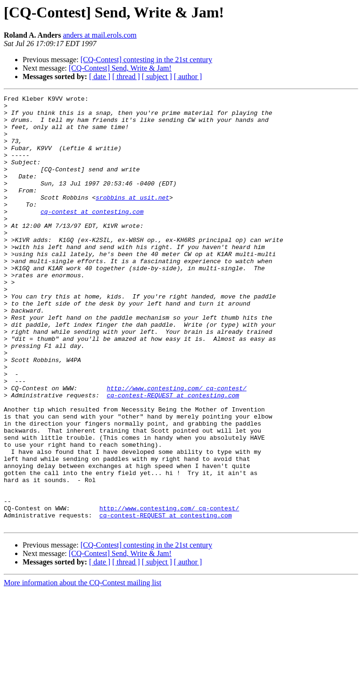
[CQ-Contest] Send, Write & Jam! (120, 68)
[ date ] (99, 77)
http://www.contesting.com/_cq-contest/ (176, 447)
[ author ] (188, 77)
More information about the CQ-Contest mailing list (82, 669)
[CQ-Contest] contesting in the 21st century (147, 60)
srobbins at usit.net (132, 218)
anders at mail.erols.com (99, 35)
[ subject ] (157, 77)
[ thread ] (126, 77)
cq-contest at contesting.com (92, 235)
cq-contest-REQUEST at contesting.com (173, 455)
